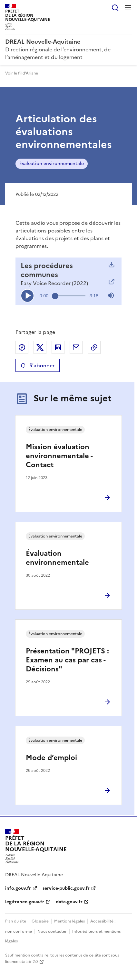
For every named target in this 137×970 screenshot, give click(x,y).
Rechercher (115, 7)
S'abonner (37, 365)
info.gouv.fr (18, 888)
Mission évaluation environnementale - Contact (59, 455)
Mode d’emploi (51, 757)
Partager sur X (40, 347)
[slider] (70, 295)
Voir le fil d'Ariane (21, 73)
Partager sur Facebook (21, 347)
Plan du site (15, 921)
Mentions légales (69, 921)
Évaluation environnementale (51, 163)
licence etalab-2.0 (21, 962)
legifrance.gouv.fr (24, 901)
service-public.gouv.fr (66, 888)
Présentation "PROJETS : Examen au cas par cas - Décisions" (67, 660)
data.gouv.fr (69, 901)
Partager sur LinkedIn (58, 347)
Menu (128, 7)
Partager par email (76, 347)
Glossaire (40, 921)
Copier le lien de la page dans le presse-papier (94, 347)
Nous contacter (52, 931)
